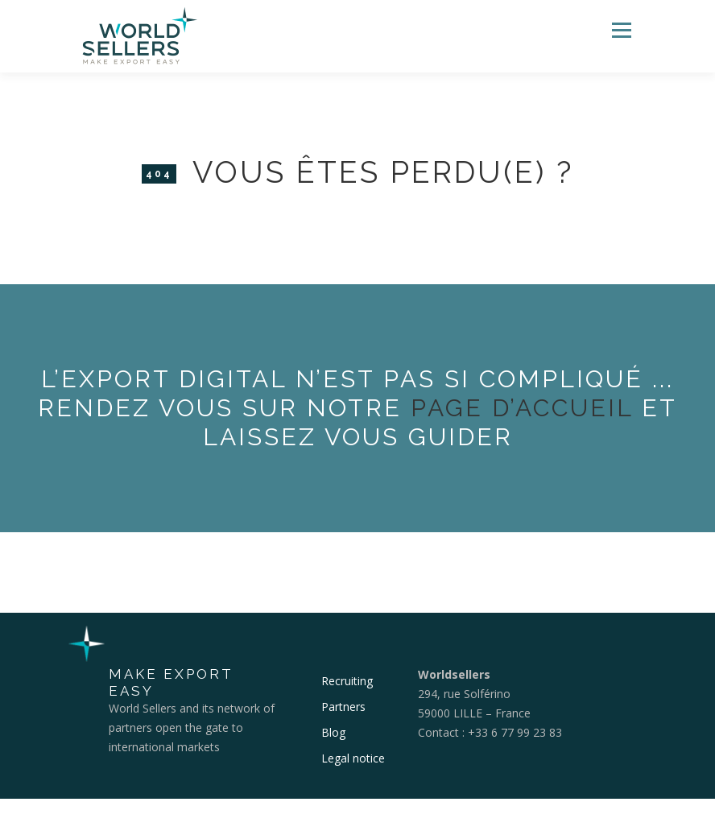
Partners (343, 706)
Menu (621, 30)
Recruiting (347, 680)
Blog (333, 732)
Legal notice (353, 758)
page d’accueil (522, 408)
